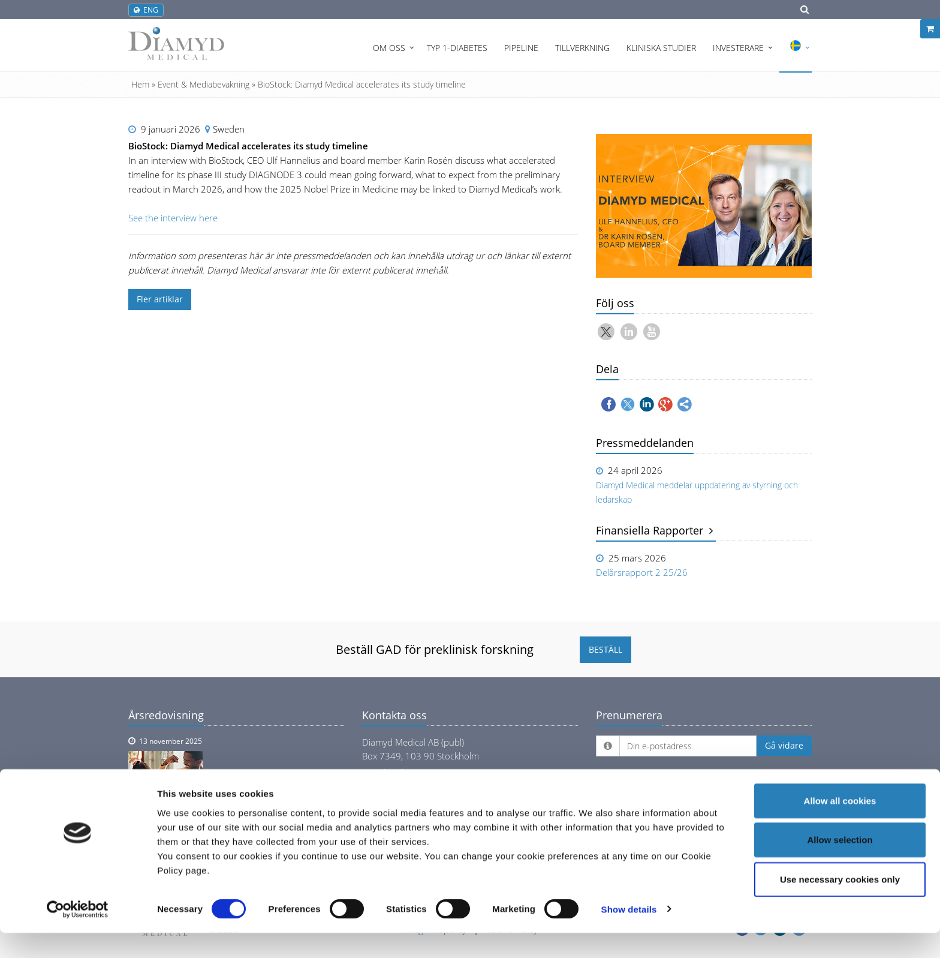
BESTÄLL (605, 649)
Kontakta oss (394, 715)
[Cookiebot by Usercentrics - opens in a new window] (77, 935)
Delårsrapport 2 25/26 (642, 572)
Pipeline (521, 47)
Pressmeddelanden (645, 443)
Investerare (738, 47)
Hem (140, 84)
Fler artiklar (160, 299)
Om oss (389, 47)
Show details (629, 934)
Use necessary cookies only (840, 904)
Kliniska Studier (661, 47)
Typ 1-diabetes (457, 47)
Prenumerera (629, 715)
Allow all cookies (840, 826)
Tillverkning (582, 47)
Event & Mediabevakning (203, 84)
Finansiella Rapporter (654, 530)
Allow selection (839, 865)
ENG (146, 10)
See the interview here (173, 218)
